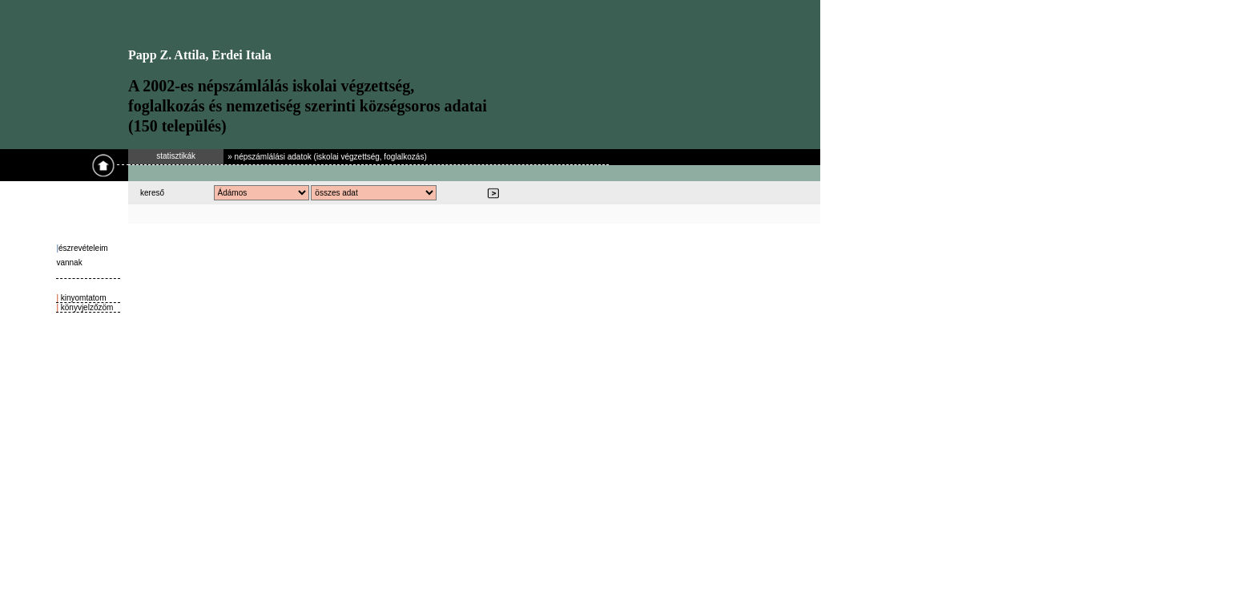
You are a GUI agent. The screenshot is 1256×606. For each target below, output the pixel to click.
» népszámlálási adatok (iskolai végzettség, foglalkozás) (326, 156)
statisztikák (175, 156)
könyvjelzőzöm (85, 307)
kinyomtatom (82, 297)
